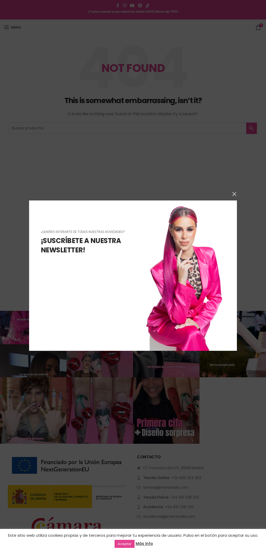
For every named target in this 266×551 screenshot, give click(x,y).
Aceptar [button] (124, 543)
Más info (144, 543)
